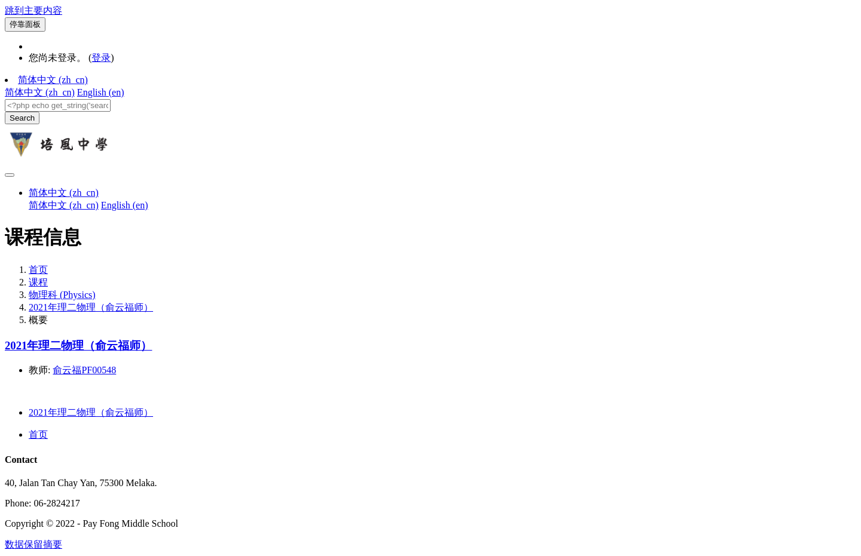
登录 (101, 58)
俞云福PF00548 (84, 370)
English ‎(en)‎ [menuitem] (100, 92)
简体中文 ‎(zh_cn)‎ (53, 80)
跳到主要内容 (33, 10)
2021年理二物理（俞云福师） (91, 307)
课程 (38, 282)
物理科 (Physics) (62, 295)
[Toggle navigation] (9, 175)
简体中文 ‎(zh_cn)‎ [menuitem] (40, 92)
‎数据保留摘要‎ (33, 544)
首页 (38, 270)
